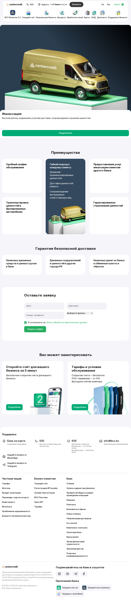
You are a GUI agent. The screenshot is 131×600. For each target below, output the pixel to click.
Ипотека (6, 488)
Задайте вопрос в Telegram (14, 465)
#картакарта (8, 502)
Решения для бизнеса (46, 14)
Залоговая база (74, 532)
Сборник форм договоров (79, 518)
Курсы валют (73, 537)
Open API (38, 502)
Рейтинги (71, 504)
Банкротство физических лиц (16, 516)
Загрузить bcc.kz (67, 588)
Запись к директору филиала (81, 488)
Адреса (43, 4)
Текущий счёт (28, 14)
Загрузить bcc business (96, 588)
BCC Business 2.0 (13, 14)
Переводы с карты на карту (15, 497)
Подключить (65, 133)
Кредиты (61, 14)
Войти (119, 4)
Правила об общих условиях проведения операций (80, 494)
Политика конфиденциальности (77, 554)
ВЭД (93, 14)
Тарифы (6, 483)
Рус (108, 4)
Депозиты (102, 14)
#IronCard (7, 507)
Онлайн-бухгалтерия (44, 493)
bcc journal (72, 523)
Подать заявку (35, 329)
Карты (87, 14)
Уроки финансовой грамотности (75, 542)
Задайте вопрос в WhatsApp (14, 456)
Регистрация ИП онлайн (46, 488)
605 (29, 4)
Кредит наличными (11, 493)
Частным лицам (58, 4)
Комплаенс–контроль (77, 528)
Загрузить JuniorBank (70, 594)
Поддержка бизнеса (117, 14)
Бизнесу (76, 4)
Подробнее (14, 407)
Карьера (71, 500)
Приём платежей (75, 14)
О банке (70, 483)
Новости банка (74, 514)
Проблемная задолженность (16, 511)
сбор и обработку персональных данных (66, 322)
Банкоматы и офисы (76, 509)
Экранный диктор (75, 549)
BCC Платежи (41, 497)
